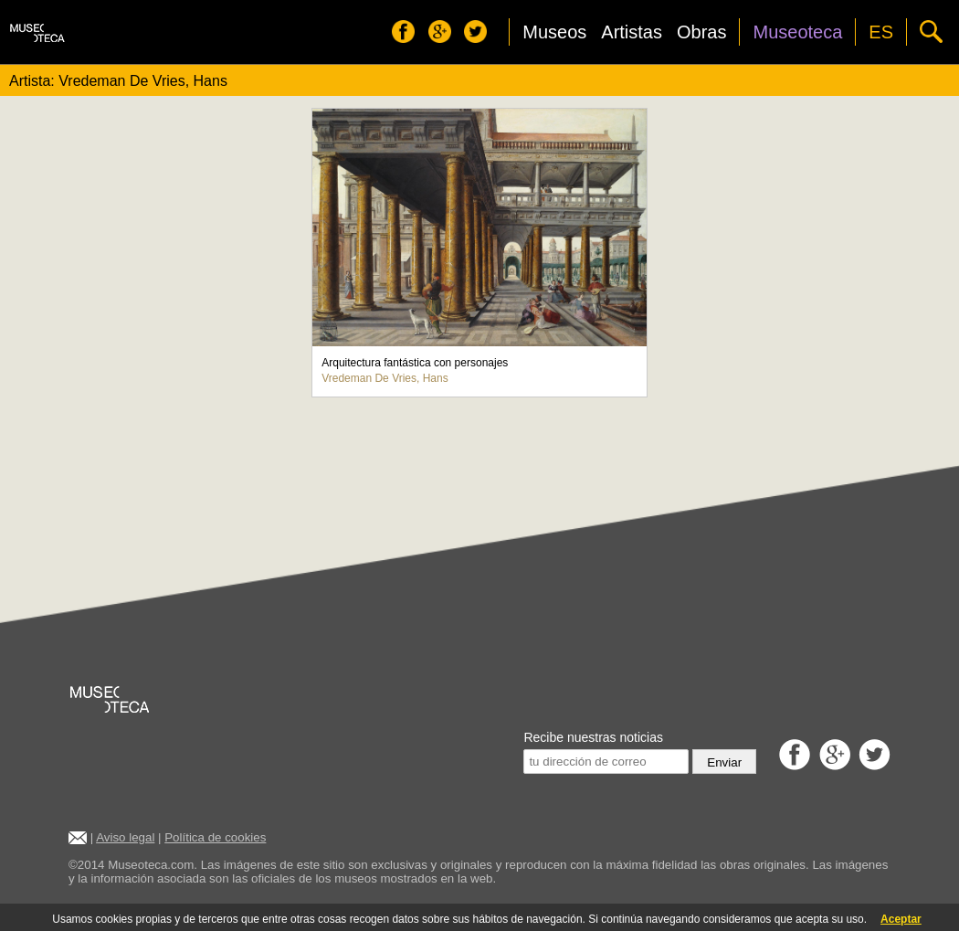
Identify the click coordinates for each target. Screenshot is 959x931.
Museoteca (797, 32)
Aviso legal (125, 837)
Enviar (724, 762)
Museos (554, 32)
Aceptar (901, 919)
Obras (701, 32)
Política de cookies (215, 837)
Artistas (631, 32)
